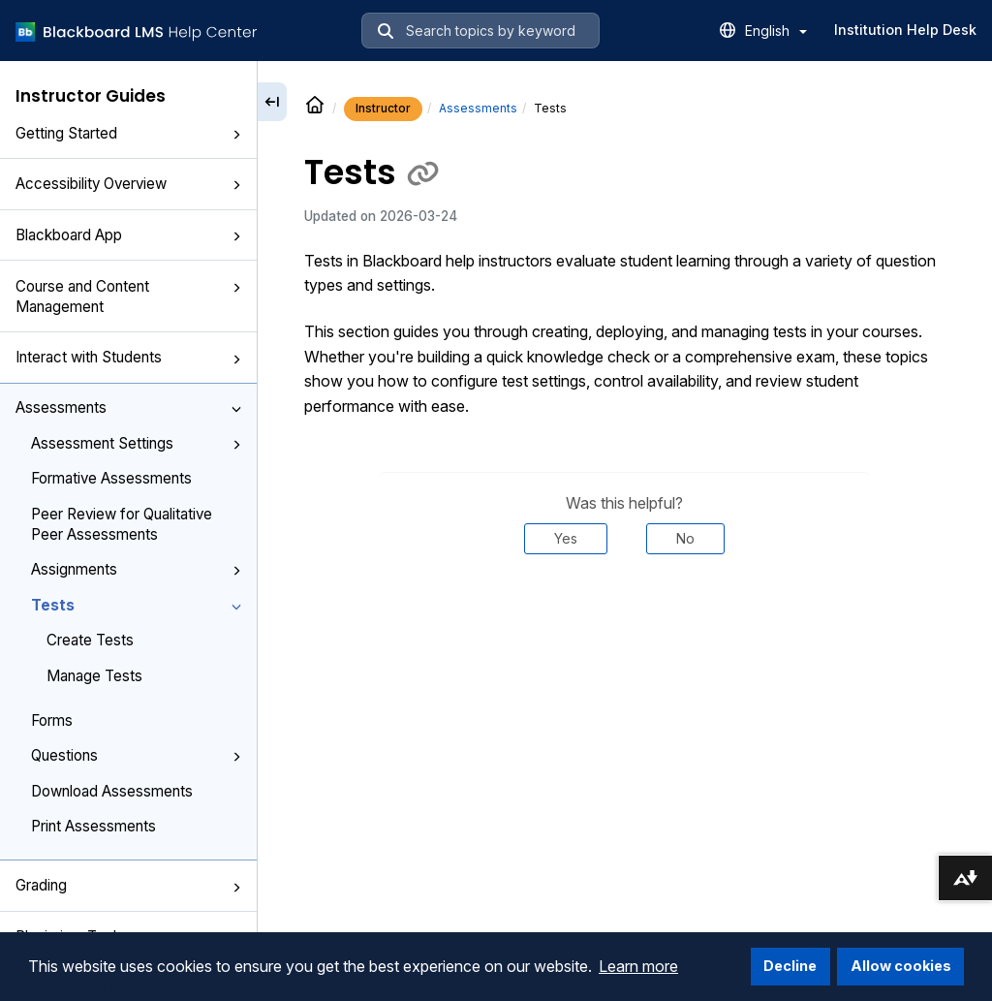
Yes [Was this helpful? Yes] (565, 538)
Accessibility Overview (128, 183)
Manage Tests (94, 676)
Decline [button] (790, 965)
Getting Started (128, 133)
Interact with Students (128, 357)
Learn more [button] (638, 966)
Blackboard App (128, 235)
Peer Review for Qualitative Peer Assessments (121, 524)
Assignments (136, 569)
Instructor (383, 108)
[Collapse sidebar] (272, 101)
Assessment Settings (136, 443)
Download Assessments (112, 791)
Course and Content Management (128, 296)
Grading (128, 885)
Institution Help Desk (905, 29)
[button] (236, 135)
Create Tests (90, 640)
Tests (136, 605)
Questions (136, 755)
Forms (52, 720)
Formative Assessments (111, 478)
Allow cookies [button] (901, 965)
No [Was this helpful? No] (685, 538)
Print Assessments (93, 826)
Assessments (128, 407)
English (776, 30)
